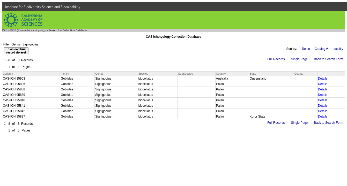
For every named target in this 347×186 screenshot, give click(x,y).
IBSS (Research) (20, 30)
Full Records (276, 59)
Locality (338, 49)
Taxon (306, 49)
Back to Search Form (328, 59)
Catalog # (321, 49)
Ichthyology (39, 30)
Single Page (299, 59)
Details (323, 78)
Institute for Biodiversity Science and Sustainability (42, 7)
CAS (5, 30)
